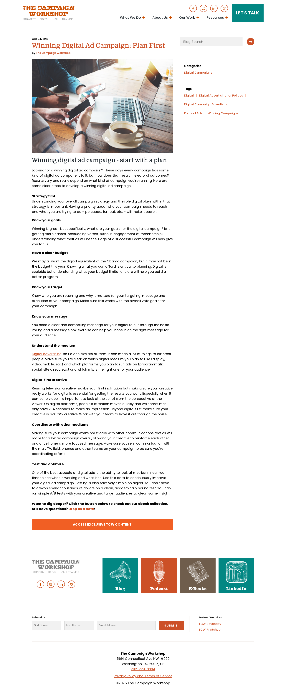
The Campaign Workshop (53, 53)
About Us (160, 17)
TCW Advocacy (210, 624)
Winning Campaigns (223, 113)
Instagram (203, 8)
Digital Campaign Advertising (206, 104)
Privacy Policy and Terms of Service (143, 676)
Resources (215, 17)
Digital (189, 95)
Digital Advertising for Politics (221, 95)
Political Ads (193, 113)
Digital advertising (47, 354)
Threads (224, 8)
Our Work (187, 17)
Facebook (193, 8)
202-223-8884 (143, 669)
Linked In (214, 8)
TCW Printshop (210, 629)
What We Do (130, 17)
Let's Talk (247, 13)
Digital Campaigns (198, 72)
